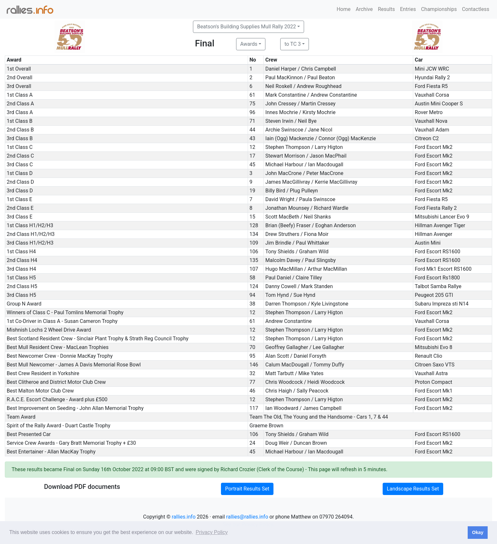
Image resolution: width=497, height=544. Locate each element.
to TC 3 (292, 44)
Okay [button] (477, 532)
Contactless (475, 9)
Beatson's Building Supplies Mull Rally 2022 (246, 27)
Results (386, 9)
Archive (364, 9)
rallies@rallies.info (247, 517)
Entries (408, 9)
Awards (248, 44)
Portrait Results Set (247, 489)
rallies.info (184, 517)
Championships (439, 9)
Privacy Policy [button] (212, 532)
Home (343, 9)
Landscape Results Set (413, 489)
